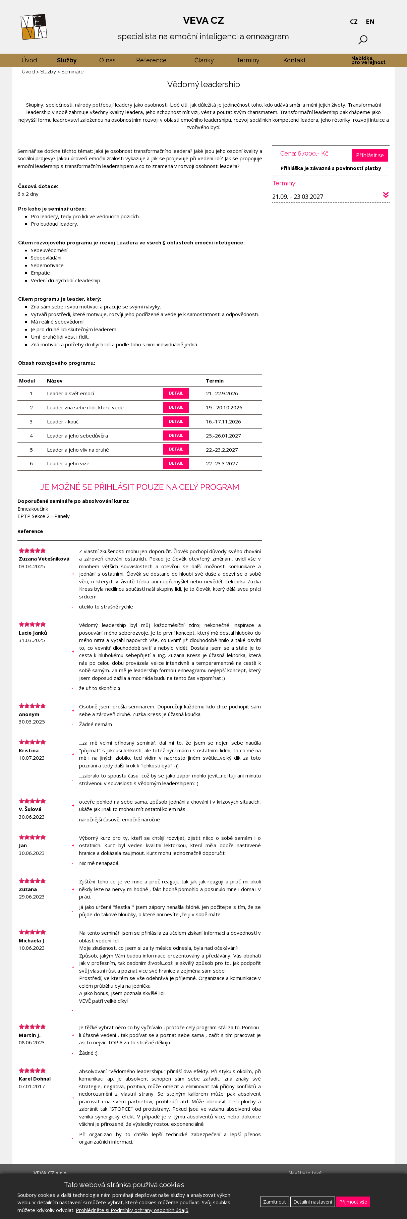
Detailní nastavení (312, 1202)
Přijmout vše (353, 1202)
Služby (48, 72)
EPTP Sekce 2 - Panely (43, 516)
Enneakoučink (32, 508)
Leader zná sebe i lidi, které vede (85, 407)
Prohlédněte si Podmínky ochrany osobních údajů (132, 1210)
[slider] (32, 550)
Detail (176, 393)
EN (370, 21)
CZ (354, 21)
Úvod (28, 72)
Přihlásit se (370, 155)
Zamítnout (274, 1202)
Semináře (72, 72)
